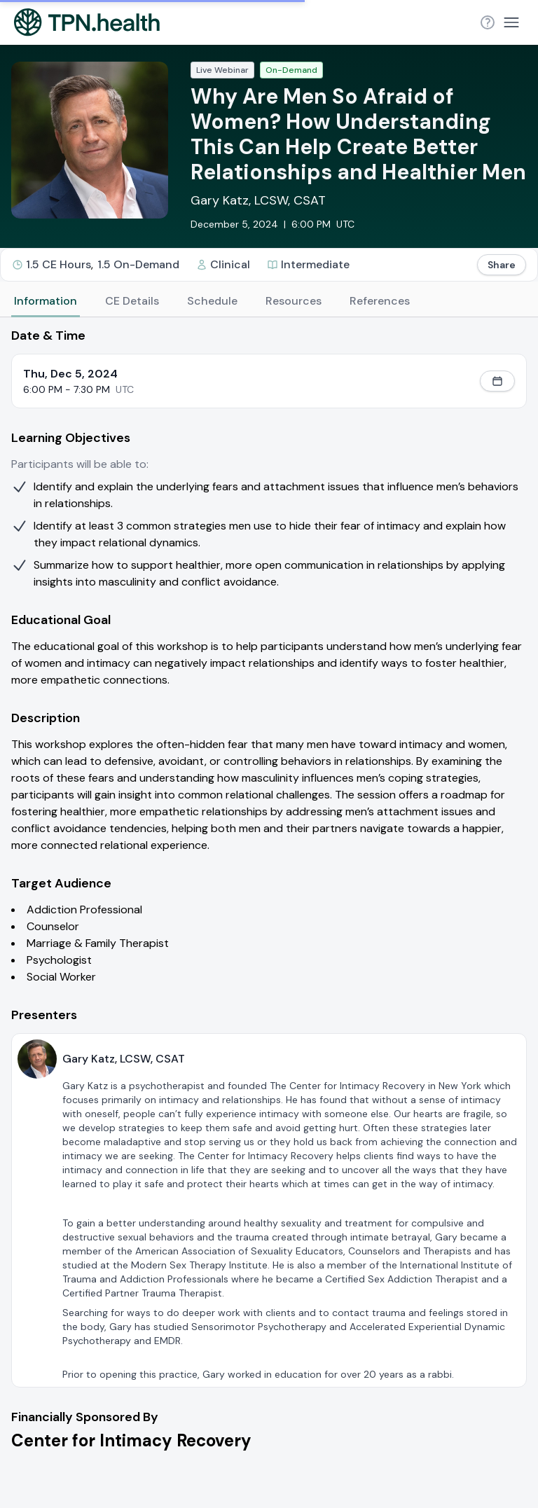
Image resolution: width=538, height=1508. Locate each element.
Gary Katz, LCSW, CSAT (258, 200)
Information (45, 300)
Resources (293, 300)
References (380, 300)
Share (502, 264)
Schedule (212, 300)
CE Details (132, 300)
